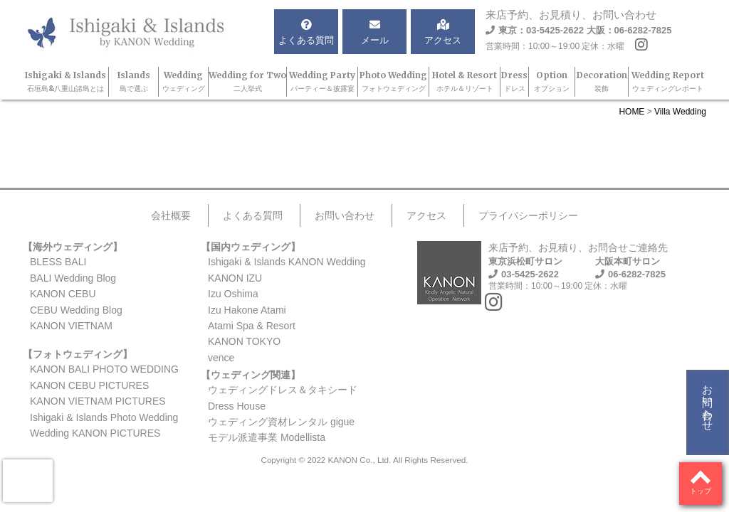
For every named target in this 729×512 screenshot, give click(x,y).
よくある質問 (253, 215)
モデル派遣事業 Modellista (266, 437)
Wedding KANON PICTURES (95, 433)
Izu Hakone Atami (247, 310)
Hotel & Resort (464, 81)
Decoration (602, 81)
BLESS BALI (58, 261)
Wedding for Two (247, 81)
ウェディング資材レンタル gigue (281, 421)
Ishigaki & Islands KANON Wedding (287, 261)
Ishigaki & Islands (65, 81)
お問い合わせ (708, 402)
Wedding (183, 81)
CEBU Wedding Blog (76, 310)
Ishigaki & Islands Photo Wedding (104, 417)
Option (552, 81)
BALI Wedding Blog (73, 278)
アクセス (426, 215)
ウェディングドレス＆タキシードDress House (282, 397)
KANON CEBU (63, 293)
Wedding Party (322, 81)
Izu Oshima (233, 293)
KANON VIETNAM (71, 325)
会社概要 (171, 215)
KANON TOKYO (244, 341)
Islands (133, 81)
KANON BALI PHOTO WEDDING (104, 369)
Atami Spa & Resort (251, 325)
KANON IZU (235, 278)
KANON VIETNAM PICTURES (98, 401)
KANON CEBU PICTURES (89, 385)
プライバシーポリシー (528, 215)
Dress (514, 81)
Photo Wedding (393, 81)
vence (221, 357)
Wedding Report (667, 81)
